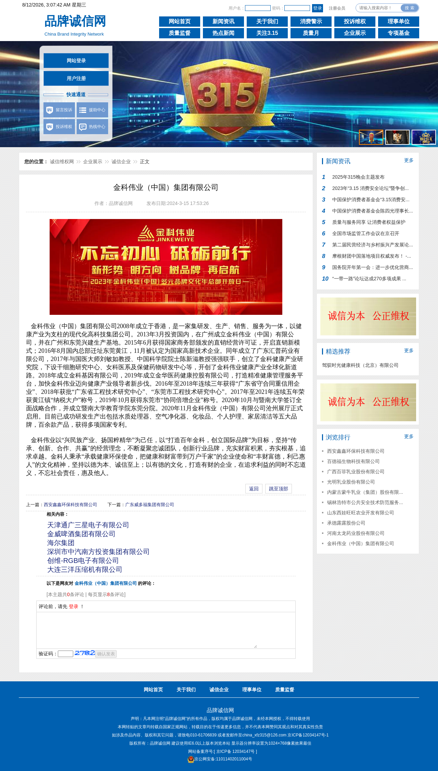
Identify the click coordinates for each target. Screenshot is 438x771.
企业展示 (355, 33)
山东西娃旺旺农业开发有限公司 (360, 512)
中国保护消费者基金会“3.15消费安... (371, 199)
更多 (409, 160)
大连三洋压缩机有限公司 (85, 569)
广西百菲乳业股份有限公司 (356, 471)
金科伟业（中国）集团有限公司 (360, 543)
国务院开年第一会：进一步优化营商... (372, 267)
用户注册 (76, 78)
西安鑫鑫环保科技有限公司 (70, 504)
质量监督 (180, 33)
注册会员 (337, 8)
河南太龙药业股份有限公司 (356, 533)
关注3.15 (267, 33)
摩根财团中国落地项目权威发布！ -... (371, 256)
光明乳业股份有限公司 (351, 482)
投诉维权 (355, 21)
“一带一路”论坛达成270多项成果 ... (369, 278)
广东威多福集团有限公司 (149, 504)
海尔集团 (61, 543)
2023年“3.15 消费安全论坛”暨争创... (370, 188)
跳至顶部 (278, 488)
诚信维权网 (62, 161)
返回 (254, 488)
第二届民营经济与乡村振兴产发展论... (372, 244)
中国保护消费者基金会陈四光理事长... (372, 211)
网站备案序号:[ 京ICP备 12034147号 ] (222, 751)
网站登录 (76, 60)
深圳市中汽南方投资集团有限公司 (98, 551)
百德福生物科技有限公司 (353, 461)
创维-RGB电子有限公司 (83, 560)
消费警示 (311, 21)
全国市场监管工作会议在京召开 (365, 233)
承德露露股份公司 (346, 523)
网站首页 (180, 21)
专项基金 (399, 33)
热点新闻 (223, 33)
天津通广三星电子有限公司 (88, 525)
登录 (73, 606)
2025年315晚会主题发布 (358, 177)
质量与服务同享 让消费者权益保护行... (368, 223)
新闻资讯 (223, 21)
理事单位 (399, 21)
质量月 (311, 33)
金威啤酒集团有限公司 (81, 534)
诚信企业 (121, 161)
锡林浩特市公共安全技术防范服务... (365, 502)
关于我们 (267, 21)
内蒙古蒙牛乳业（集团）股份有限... (365, 492)
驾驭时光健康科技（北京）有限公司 (360, 365)
